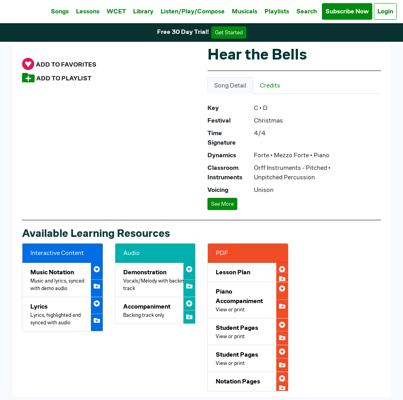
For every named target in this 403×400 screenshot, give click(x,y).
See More (222, 204)
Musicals (244, 11)
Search (306, 11)
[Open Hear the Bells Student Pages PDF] (248, 331)
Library (143, 11)
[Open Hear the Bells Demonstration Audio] (155, 280)
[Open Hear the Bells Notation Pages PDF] (248, 381)
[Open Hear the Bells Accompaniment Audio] (155, 310)
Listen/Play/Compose (193, 11)
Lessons (88, 11)
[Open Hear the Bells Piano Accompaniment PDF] (248, 300)
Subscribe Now (347, 11)
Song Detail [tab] (230, 85)
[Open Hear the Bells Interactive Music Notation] (62, 280)
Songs (60, 11)
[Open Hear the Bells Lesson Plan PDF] (248, 272)
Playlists (276, 11)
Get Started (229, 32)
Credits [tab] (270, 85)
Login (385, 11)
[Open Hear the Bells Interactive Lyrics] (62, 314)
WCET (116, 11)
